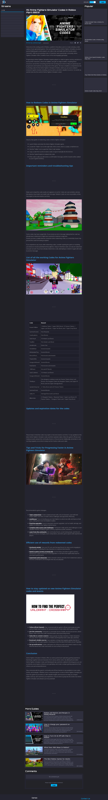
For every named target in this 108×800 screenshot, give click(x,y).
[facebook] (75, 51)
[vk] (80, 51)
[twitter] (78, 51)
